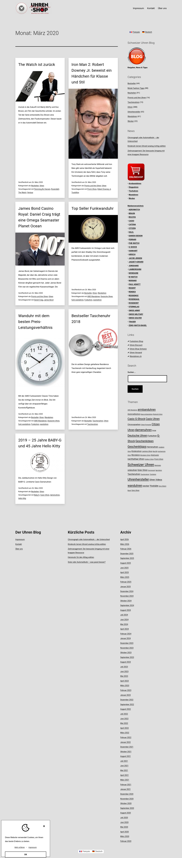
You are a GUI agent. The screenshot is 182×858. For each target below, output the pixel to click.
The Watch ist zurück (36, 64)
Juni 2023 (124, 671)
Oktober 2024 (125, 601)
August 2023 (125, 662)
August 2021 (125, 756)
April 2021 (124, 775)
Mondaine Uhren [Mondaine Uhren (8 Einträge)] (145, 455)
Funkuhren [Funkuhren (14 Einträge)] (152, 436)
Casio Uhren (44, 495)
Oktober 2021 (125, 752)
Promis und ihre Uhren (92, 186)
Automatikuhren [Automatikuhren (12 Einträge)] (134, 414)
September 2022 (127, 704)
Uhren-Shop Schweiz (138, 349)
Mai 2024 (124, 624)
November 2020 (126, 799)
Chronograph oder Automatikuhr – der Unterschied (89, 539)
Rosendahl (55, 189)
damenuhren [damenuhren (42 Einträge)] (143, 430)
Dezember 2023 (126, 643)
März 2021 (124, 780)
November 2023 (126, 648)
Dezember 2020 (126, 794)
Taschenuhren (97, 421)
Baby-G (36, 495)
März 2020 (124, 836)
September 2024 (127, 605)
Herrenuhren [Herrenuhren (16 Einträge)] (152, 447)
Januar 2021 (125, 789)
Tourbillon (75, 192)
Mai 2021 (124, 770)
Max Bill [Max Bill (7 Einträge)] (155, 451)
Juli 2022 (124, 714)
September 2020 (127, 808)
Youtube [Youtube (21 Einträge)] (154, 485)
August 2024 (125, 610)
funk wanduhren (77, 300)
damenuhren (55, 495)
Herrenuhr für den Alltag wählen (81, 557)
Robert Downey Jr (104, 189)
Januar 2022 (125, 742)
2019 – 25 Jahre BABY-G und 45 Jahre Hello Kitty (39, 443)
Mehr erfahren (20, 847)
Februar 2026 (125, 549)
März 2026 (124, 544)
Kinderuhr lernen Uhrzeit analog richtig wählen (147, 146)
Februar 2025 (125, 582)
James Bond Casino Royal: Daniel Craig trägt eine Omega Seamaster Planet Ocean (39, 217)
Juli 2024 (124, 615)
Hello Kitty (22, 498)
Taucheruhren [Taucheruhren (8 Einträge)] (145, 474)
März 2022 (124, 733)
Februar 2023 (125, 690)
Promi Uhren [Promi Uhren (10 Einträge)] (158, 459)
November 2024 (126, 596)
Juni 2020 (124, 822)
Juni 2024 (124, 619)
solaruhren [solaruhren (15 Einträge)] (132, 470)
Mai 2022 (124, 723)
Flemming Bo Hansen (42, 189)
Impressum (138, 8)
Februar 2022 (125, 737)
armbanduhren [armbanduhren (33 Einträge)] (147, 409)
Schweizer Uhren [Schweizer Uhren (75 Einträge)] (141, 465)
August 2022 (125, 709)
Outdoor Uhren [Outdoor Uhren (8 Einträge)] (149, 459)
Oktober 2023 (125, 652)
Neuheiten (35, 186)
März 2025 (124, 577)
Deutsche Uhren (107, 296)
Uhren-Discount (136, 345)
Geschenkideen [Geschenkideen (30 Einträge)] (144, 441)
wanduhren (97, 300)
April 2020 (124, 832)
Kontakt (151, 8)
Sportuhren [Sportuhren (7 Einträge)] (158, 470)
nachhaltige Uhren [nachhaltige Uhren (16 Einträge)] (136, 459)
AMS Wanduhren (93, 296)
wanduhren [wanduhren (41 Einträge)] (135, 485)
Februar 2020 (125, 841)
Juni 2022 (124, 719)
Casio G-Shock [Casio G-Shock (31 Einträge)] (136, 418)
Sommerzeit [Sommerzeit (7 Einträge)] (151, 470)
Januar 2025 (125, 586)
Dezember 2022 (126, 700)
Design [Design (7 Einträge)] (154, 430)
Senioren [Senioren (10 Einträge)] (158, 465)
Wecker (131, 121)
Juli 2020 (124, 817)
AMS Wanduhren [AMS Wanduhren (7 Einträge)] (132, 410)
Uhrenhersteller (134, 112)
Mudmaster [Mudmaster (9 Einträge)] (155, 455)
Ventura (30, 192)
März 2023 (124, 685)
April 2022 (124, 728)
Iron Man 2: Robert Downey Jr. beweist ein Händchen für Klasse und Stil (91, 73)
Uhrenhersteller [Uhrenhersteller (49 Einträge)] (138, 479)
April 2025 (124, 572)
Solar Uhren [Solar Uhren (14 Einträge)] (142, 470)
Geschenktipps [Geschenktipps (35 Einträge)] (137, 446)
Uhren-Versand (136, 352)
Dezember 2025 (126, 553)
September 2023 (127, 657)
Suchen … (132, 372)
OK (25, 854)
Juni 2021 (124, 766)
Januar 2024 (125, 638)
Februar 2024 (125, 634)
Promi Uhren (92, 189)
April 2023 (124, 681)
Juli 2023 (124, 667)
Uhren (42, 186)
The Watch (22, 192)
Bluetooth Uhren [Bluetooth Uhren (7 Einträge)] (157, 414)
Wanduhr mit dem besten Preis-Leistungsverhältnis (35, 321)
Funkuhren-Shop (136, 341)
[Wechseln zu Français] (135, 32)
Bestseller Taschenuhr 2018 (90, 318)
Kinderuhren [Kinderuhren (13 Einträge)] (136, 451)
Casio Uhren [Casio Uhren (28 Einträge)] (153, 418)
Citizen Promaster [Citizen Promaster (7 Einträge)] (146, 424)
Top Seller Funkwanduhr (92, 208)
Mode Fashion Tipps (136, 88)
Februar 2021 (125, 784)
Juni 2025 (124, 568)
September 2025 (127, 558)
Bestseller (88, 293)
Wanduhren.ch (136, 356)
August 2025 (125, 563)
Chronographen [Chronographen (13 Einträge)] (134, 424)
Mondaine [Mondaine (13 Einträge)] (135, 455)
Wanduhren (102, 293)
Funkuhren (88, 300)
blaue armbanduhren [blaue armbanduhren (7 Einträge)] (147, 414)
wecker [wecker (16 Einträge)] (146, 486)
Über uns (162, 8)
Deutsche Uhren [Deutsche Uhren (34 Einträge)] (137, 435)
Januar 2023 (125, 695)
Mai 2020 (124, 827)
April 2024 (124, 629)
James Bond (48, 300)
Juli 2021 (124, 761)
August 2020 (125, 813)
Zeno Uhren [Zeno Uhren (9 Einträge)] (135, 490)
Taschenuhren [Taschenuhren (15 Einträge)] (134, 474)
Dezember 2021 (126, 747)
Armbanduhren (135, 183)
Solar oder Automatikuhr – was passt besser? (87, 562)
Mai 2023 (124, 676)
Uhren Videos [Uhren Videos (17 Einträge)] (155, 479)
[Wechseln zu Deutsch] (147, 32)
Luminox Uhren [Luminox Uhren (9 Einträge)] (147, 451)
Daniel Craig (38, 300)
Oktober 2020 (125, 803)
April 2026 (124, 539)
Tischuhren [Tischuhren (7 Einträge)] (153, 474)
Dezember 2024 (126, 591)
